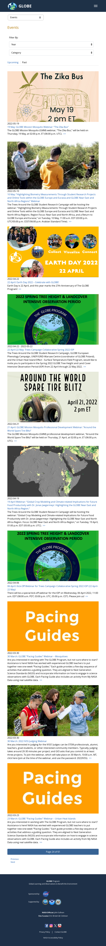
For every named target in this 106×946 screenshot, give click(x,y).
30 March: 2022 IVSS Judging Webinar (27, 741)
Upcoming (12, 62)
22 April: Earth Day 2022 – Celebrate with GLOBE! (33, 282)
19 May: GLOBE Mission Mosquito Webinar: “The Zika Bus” (38, 127)
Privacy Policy (44, 932)
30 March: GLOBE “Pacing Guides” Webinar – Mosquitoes (37, 656)
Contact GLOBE (61, 932)
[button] (96, 6)
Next (13, 862)
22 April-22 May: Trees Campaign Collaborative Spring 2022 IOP (40, 349)
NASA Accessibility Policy (53, 938)
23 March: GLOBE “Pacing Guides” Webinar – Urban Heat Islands (41, 818)
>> (64, 133)
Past (24, 62)
